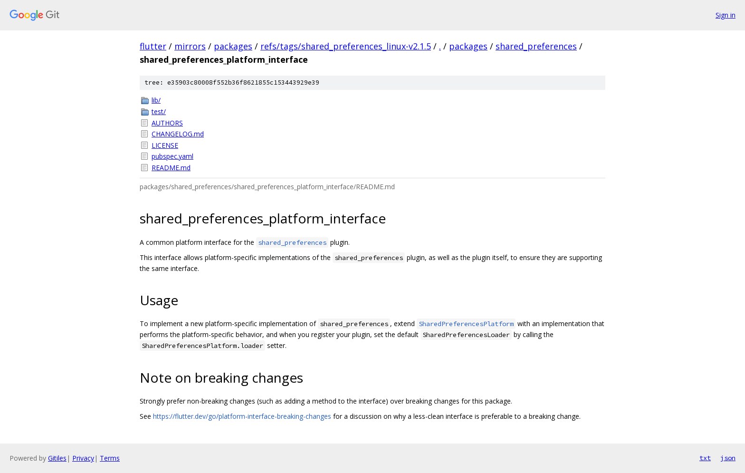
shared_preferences (536, 46)
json (727, 458)
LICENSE (165, 145)
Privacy (83, 458)
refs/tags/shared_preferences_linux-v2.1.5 (345, 46)
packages (233, 46)
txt (705, 458)
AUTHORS (167, 122)
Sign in (725, 14)
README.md (171, 167)
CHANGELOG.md (178, 133)
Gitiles (57, 458)
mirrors (190, 46)
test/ (159, 111)
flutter (153, 46)
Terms (110, 458)
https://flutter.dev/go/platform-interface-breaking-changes (242, 416)
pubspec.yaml (172, 156)
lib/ (156, 100)
